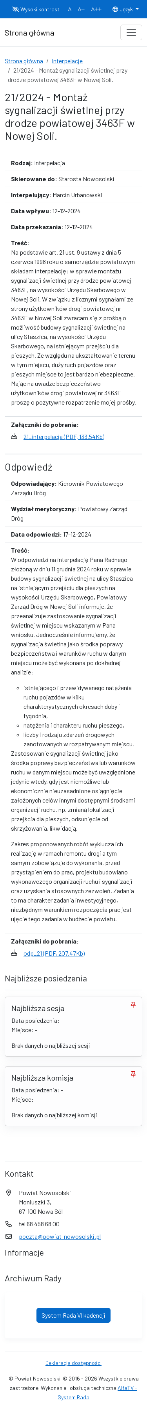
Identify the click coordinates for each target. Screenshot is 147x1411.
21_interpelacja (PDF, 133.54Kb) (64, 436)
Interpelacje (67, 60)
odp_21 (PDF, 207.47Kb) (54, 953)
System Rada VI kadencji (73, 1315)
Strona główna (24, 60)
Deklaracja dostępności (73, 1362)
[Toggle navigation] (131, 32)
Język (123, 9)
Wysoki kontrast (36, 9)
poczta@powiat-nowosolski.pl (60, 1236)
